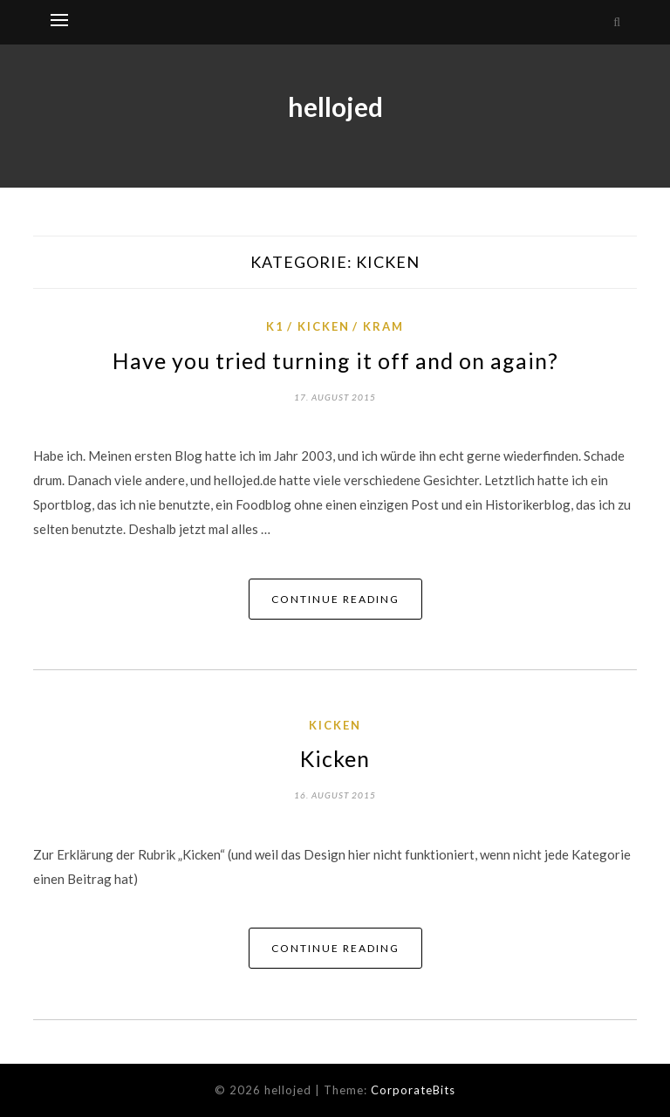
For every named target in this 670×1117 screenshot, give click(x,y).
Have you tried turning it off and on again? (335, 360)
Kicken (323, 326)
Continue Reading (335, 599)
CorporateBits (413, 1090)
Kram (383, 326)
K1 (275, 326)
